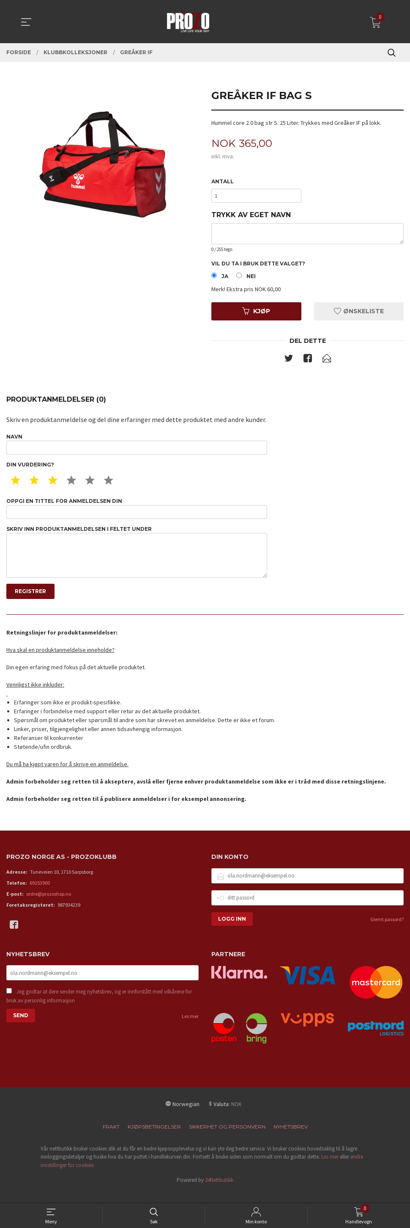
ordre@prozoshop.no (48, 905)
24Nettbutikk (219, 1191)
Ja (224, 279)
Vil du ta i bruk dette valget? (258, 265)
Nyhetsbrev (290, 1138)
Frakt (111, 1138)
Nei (251, 279)
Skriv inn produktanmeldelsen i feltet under (136, 561)
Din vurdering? (30, 469)
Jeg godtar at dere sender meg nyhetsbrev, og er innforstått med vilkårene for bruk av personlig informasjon (99, 1008)
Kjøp (256, 313)
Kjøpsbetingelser (154, 1138)
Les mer (190, 1029)
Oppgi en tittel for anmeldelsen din (136, 514)
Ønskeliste (359, 313)
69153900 (40, 894)
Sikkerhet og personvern (227, 1138)
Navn (136, 448)
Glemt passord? (387, 930)
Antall (222, 182)
